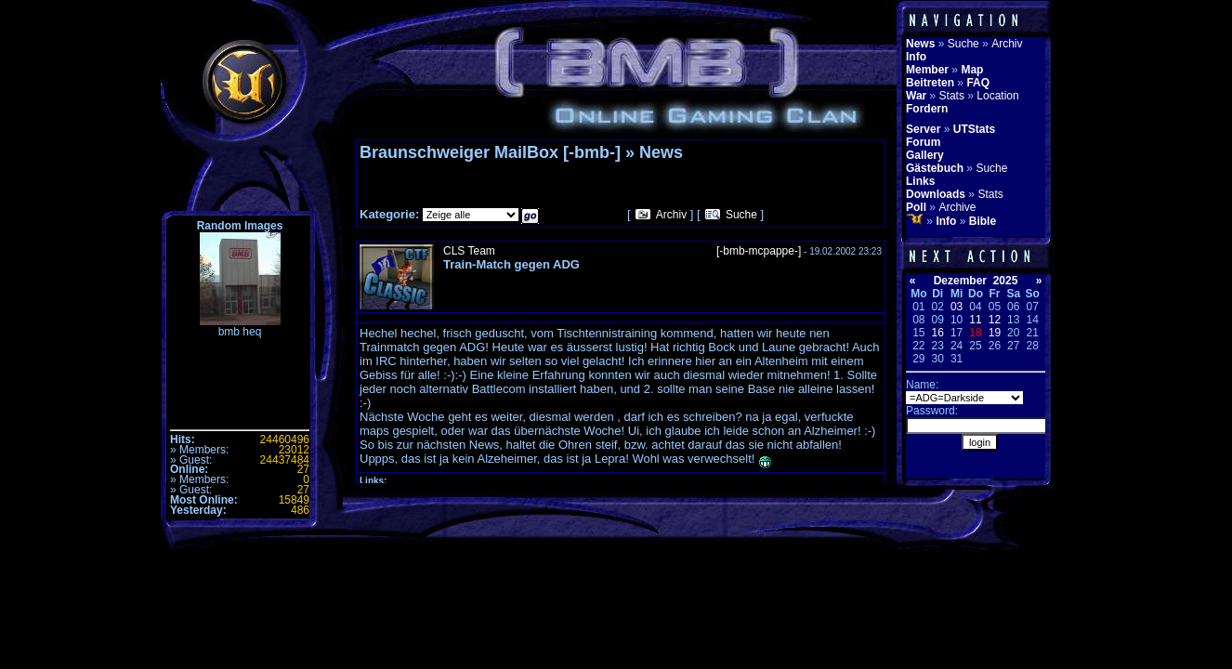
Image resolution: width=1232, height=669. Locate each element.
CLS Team (469, 250)
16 (938, 332)
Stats (951, 95)
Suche (741, 214)
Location (997, 95)
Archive (957, 207)
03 (956, 306)
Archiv (671, 214)
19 (995, 332)
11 (975, 319)
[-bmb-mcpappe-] (758, 250)
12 (995, 319)
